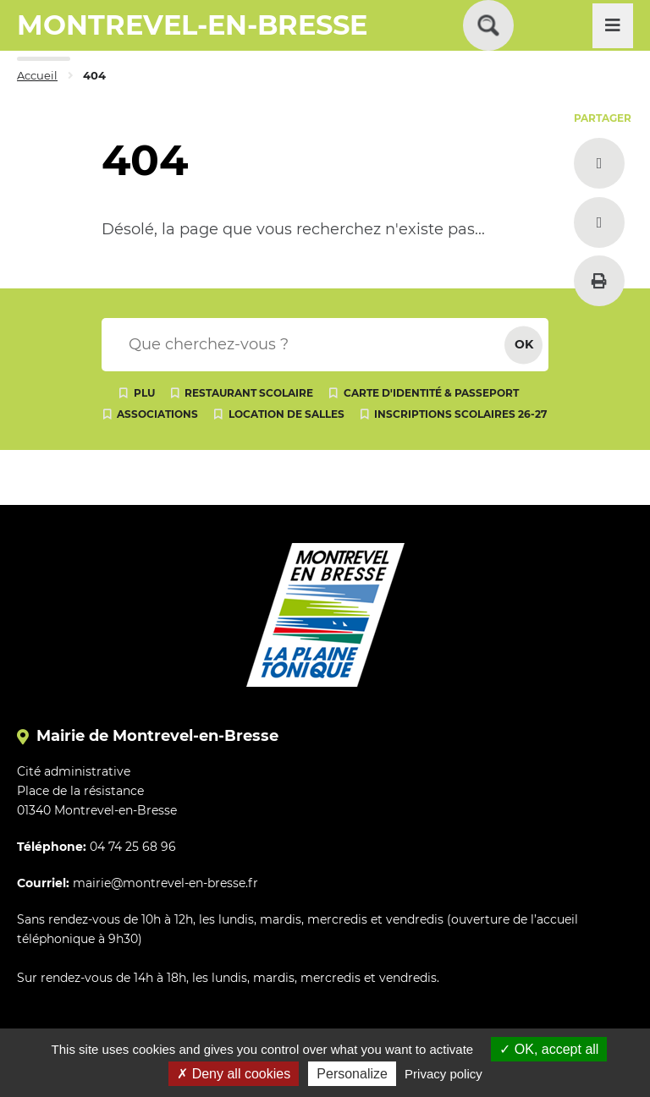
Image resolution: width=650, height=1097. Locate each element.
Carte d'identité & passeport (431, 393)
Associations (157, 414)
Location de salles (286, 414)
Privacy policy (443, 1074)
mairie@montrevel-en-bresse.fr (165, 883)
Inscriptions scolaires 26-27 (460, 414)
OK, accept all (548, 1049)
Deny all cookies (233, 1074)
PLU (144, 393)
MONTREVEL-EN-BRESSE (192, 24)
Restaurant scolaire (249, 393)
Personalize (352, 1074)
